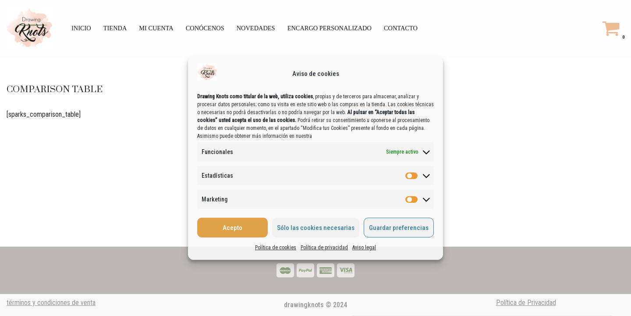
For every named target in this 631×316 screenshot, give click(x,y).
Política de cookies (275, 247)
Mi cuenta (156, 28)
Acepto (232, 228)
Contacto (401, 28)
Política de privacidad (324, 247)
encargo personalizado (329, 28)
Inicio (81, 28)
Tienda (115, 28)
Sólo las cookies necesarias (315, 228)
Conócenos (205, 28)
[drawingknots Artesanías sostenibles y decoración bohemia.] (32, 28)
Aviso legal (364, 247)
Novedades (256, 28)
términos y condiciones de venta (51, 302)
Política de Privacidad (526, 302)
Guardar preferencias (399, 228)
